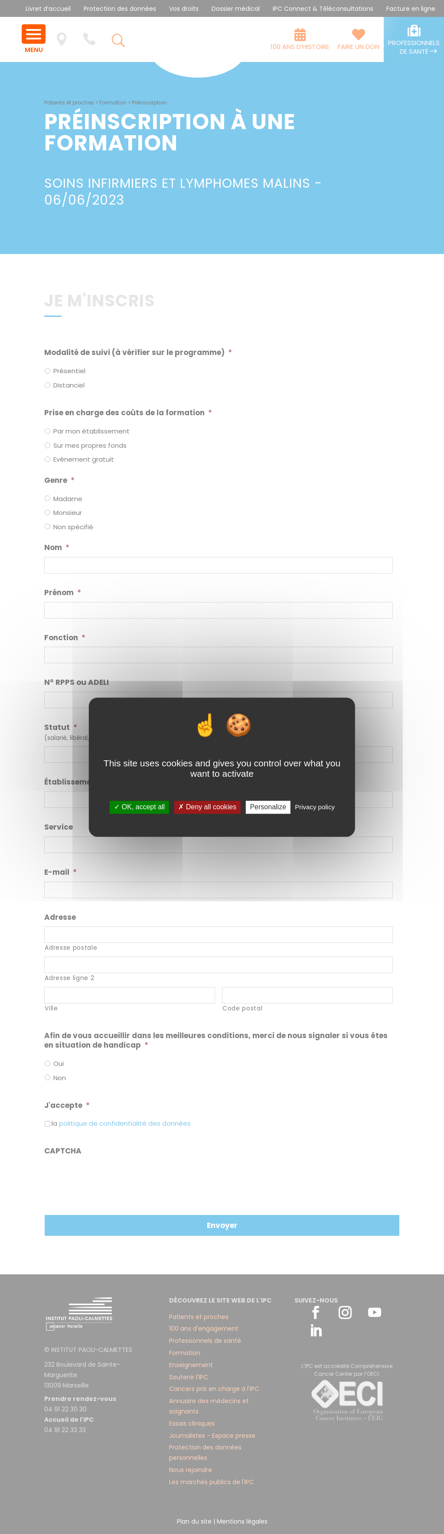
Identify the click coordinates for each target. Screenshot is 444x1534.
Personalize (268, 807)
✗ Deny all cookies (207, 807)
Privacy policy (315, 807)
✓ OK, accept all (139, 807)
